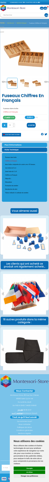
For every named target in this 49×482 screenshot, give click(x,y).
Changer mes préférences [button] (29, 476)
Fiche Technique (12, 150)
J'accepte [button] (29, 468)
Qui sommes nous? (24, 421)
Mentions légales (24, 433)
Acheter (31, 125)
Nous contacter (24, 424)
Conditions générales (24, 430)
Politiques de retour (24, 427)
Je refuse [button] (29, 472)
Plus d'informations (13, 145)
